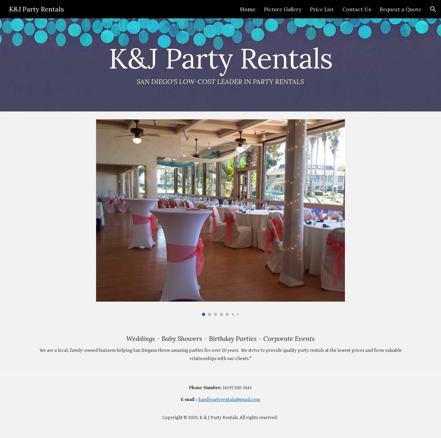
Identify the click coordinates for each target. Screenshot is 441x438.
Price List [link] (322, 9)
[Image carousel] (220, 217)
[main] (220, 65)
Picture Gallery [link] (282, 9)
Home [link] (247, 9)
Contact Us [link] (356, 9)
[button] (433, 9)
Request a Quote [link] (400, 9)
